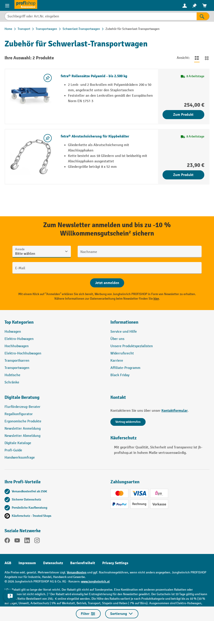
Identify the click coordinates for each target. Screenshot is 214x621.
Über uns (117, 339)
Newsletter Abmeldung (22, 436)
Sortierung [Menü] (121, 613)
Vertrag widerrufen (128, 422)
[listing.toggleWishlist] (48, 78)
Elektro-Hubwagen (19, 339)
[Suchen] (203, 16)
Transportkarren (17, 361)
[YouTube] (17, 541)
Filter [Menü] (88, 613)
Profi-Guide (13, 450)
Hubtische (12, 375)
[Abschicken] (107, 282)
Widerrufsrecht (122, 353)
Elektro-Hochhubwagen (23, 353)
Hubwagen (13, 332)
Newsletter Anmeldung (23, 428)
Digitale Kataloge (18, 443)
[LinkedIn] (27, 541)
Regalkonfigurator (19, 414)
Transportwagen (17, 368)
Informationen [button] (124, 322)
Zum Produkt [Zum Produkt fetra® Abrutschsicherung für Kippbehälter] (183, 175)
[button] (54, 399)
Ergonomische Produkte (23, 421)
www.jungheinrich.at (95, 581)
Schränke (12, 382)
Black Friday (119, 375)
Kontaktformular (174, 410)
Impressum (27, 563)
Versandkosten (76, 572)
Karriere (116, 361)
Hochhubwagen (17, 346)
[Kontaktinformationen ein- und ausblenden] (10, 596)
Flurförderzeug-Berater (22, 407)
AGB (8, 563)
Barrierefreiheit (82, 563)
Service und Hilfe (123, 332)
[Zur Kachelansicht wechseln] (206, 58)
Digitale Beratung (22, 397)
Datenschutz (53, 563)
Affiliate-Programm (125, 368)
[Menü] (7, 5)
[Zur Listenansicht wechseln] (197, 58)
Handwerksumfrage (20, 457)
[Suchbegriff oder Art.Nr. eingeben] (101, 16)
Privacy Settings (115, 563)
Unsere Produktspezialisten (131, 346)
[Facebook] (7, 541)
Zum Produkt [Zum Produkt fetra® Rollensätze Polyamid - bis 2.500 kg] (183, 114)
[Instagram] (37, 541)
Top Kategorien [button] (19, 322)
